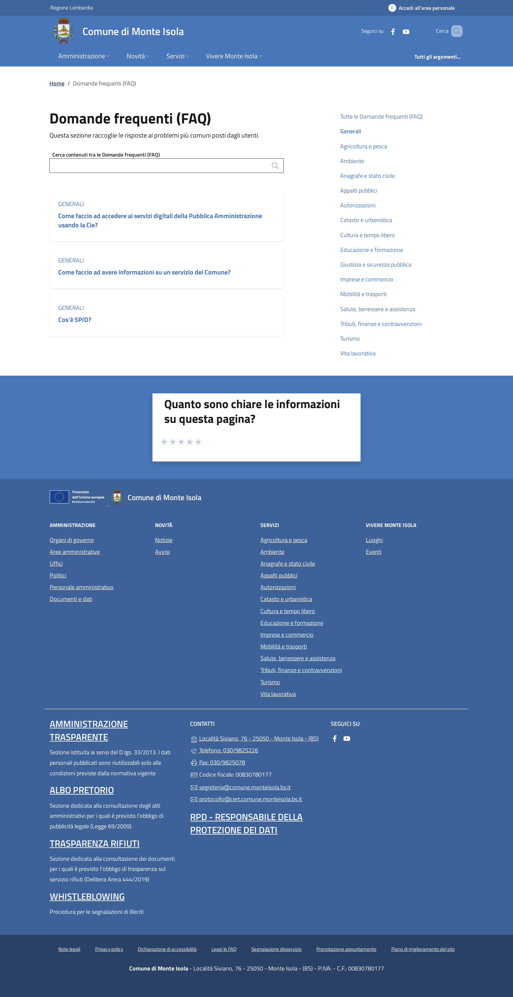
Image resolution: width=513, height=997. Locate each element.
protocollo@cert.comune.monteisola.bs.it (246, 799)
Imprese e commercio (366, 279)
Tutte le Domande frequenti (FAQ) (381, 116)
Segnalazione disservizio (276, 949)
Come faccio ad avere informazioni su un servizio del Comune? (144, 272)
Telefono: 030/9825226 (224, 750)
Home (56, 83)
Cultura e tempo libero (367, 235)
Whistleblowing (87, 896)
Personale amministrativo (82, 587)
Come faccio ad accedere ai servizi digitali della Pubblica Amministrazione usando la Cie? (160, 220)
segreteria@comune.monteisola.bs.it (240, 787)
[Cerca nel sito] (455, 31)
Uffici (56, 563)
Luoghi (374, 540)
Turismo (350, 338)
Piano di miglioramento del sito (423, 949)
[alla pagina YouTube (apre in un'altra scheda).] (396, 31)
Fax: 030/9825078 (217, 762)
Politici (58, 575)
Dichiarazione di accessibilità (167, 949)
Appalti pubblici (358, 190)
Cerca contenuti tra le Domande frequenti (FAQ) (106, 155)
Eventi (373, 551)
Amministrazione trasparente (89, 730)
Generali (71, 203)
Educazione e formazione (371, 249)
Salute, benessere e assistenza (377, 309)
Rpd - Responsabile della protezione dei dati (246, 823)
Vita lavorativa (358, 353)
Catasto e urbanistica (366, 220)
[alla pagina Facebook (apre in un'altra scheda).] (383, 31)
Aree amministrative (75, 551)
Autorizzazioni (358, 205)
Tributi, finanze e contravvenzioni (381, 323)
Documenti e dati (71, 598)
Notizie (163, 540)
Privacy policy (109, 949)
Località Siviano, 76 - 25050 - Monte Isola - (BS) (256, 738)
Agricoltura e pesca (363, 146)
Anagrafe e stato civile (367, 175)
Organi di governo (72, 540)
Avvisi (162, 551)
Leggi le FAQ (224, 949)
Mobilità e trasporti (363, 294)
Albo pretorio (82, 790)
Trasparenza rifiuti (95, 843)
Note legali (69, 949)
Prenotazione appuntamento (346, 949)
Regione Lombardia (71, 7)
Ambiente (352, 161)
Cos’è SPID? (75, 319)
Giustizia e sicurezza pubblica (375, 264)
